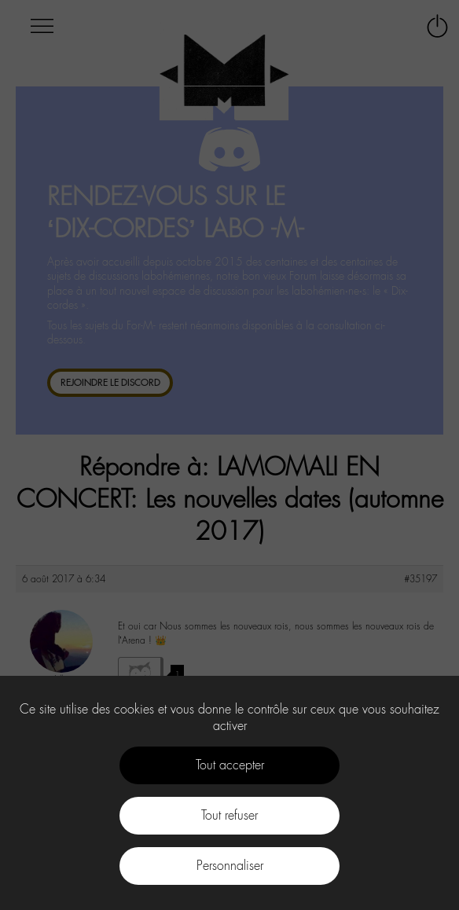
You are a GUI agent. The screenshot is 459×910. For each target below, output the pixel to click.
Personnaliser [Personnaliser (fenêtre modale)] (229, 865)
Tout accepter (230, 765)
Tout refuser (229, 815)
